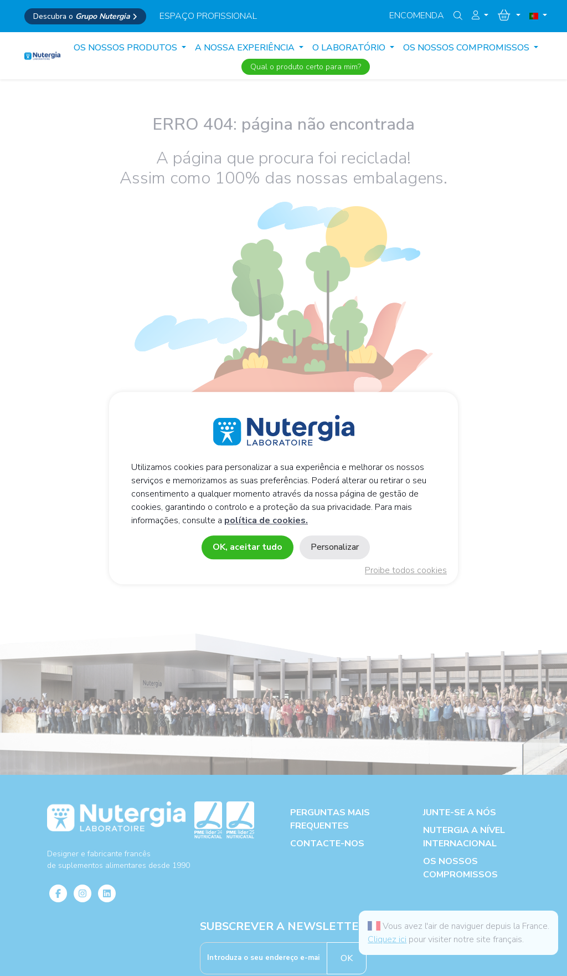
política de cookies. (266, 520)
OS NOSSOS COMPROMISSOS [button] (467, 48)
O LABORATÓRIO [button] (350, 48)
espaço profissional (208, 16)
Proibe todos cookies (406, 570)
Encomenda (416, 15)
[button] (480, 15)
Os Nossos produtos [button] (126, 48)
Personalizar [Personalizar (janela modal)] (335, 547)
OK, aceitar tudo (247, 547)
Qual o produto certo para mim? (305, 67)
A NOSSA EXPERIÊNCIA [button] (246, 48)
